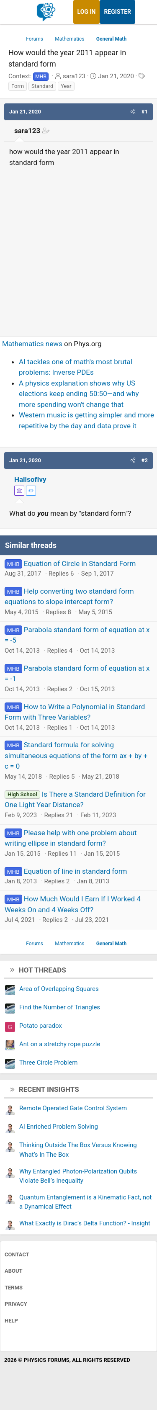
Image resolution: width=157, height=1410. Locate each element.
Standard (42, 86)
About (14, 1271)
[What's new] (143, 12)
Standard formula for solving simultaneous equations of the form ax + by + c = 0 (76, 755)
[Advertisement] (78, 248)
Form (17, 86)
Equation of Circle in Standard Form (80, 563)
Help (11, 1320)
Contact (17, 1254)
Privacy (16, 1304)
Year (66, 86)
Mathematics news (32, 344)
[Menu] (16, 12)
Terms (14, 1287)
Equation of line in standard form (75, 871)
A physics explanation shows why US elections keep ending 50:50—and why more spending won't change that (79, 394)
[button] (133, 111)
